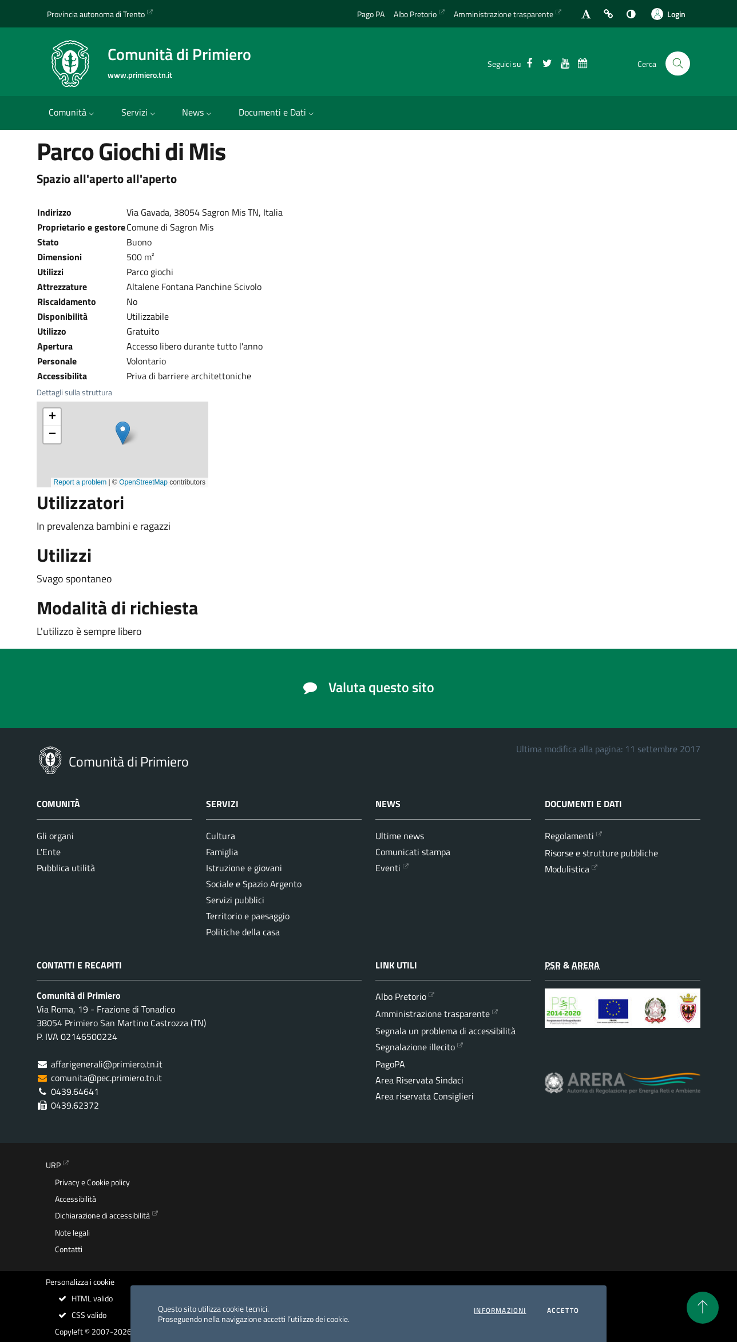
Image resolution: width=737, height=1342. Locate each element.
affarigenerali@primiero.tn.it (107, 1064)
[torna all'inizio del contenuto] (703, 1308)
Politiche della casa (243, 932)
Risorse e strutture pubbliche (601, 853)
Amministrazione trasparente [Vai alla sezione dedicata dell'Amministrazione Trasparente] (503, 14)
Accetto (563, 1310)
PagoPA (390, 1064)
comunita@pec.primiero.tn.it (106, 1078)
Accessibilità (75, 1199)
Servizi (139, 112)
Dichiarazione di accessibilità (102, 1215)
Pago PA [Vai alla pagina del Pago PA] (371, 14)
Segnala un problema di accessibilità (445, 1031)
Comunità (73, 112)
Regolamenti (569, 836)
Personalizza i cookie (80, 1282)
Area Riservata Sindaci (419, 1080)
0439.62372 (75, 1105)
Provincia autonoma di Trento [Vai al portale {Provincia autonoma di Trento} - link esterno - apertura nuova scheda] (96, 14)
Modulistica (567, 869)
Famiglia (222, 852)
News (198, 112)
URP (53, 1165)
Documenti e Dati (277, 112)
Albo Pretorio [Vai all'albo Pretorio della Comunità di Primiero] (415, 14)
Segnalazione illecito (415, 1047)
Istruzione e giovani (244, 868)
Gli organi (55, 836)
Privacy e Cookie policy (92, 1182)
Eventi (388, 868)
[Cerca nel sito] (677, 63)
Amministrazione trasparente (432, 1014)
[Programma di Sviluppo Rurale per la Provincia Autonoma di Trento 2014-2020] (622, 1016)
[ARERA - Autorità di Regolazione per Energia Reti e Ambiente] (622, 1092)
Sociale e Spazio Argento (254, 884)
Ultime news (399, 836)
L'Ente (49, 852)
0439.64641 (75, 1091)
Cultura (220, 836)
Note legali (72, 1232)
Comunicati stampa (412, 852)
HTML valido (85, 1298)
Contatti (68, 1249)
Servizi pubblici (235, 900)
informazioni (500, 1310)
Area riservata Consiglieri (424, 1096)
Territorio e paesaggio (248, 916)
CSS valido (81, 1315)
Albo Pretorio (400, 996)
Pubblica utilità (66, 868)
